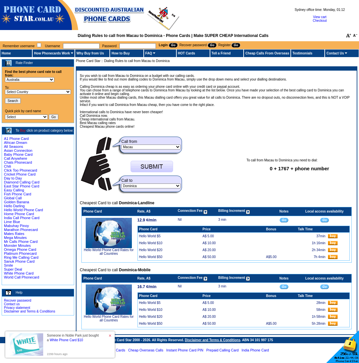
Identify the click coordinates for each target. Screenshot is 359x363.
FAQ (148, 53)
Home (6, 53)
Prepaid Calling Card (222, 350)
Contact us (12, 304)
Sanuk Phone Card (19, 261)
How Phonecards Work (52, 53)
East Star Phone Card (21, 186)
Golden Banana (16, 202)
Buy (23, 130)
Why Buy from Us (90, 53)
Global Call (13, 198)
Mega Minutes (15, 238)
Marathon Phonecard (21, 230)
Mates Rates (14, 234)
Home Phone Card (19, 214)
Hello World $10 (151, 243)
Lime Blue (12, 222)
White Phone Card (19, 273)
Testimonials (302, 53)
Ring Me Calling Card (21, 257)
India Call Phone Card (22, 218)
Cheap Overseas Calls (146, 350)
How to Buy (120, 53)
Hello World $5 (150, 236)
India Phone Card (255, 350)
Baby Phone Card (18, 154)
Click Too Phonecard (20, 170)
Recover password (17, 300)
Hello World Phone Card (23, 210)
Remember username (19, 46)
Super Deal (13, 269)
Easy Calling (14, 190)
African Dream (15, 143)
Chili (7, 166)
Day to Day (13, 178)
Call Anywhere (15, 158)
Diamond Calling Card (22, 182)
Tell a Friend (221, 53)
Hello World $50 (151, 257)
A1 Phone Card (16, 139)
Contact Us (335, 53)
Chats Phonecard (18, 162)
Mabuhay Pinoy (16, 226)
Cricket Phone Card (20, 174)
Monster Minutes (17, 246)
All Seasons (13, 146)
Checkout (320, 20)
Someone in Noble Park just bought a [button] (73, 338)
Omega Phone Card (20, 249)
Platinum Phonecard (20, 253)
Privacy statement (17, 308)
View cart (319, 17)
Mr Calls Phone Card (21, 242)
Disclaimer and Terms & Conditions (29, 311)
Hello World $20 (151, 250)
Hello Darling (14, 206)
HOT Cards (186, 53)
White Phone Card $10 (66, 340)
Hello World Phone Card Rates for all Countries (109, 251)
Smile (8, 265)
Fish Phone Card (17, 194)
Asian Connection (18, 150)
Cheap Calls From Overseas (267, 53)
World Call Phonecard (21, 277)
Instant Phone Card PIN (184, 350)
